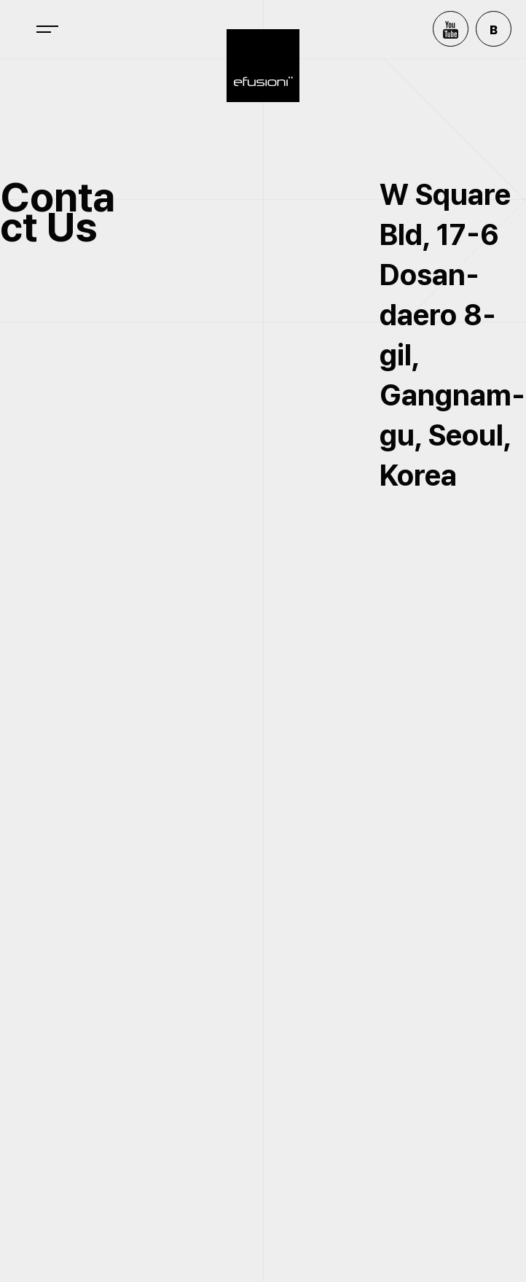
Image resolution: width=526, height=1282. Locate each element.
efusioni (263, 65)
